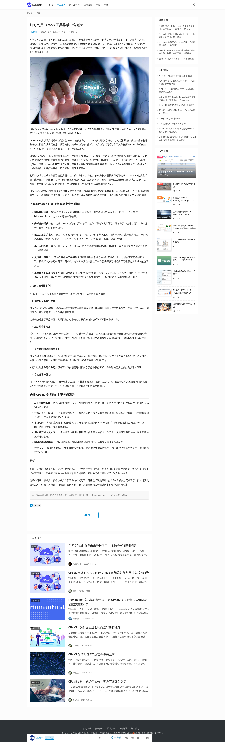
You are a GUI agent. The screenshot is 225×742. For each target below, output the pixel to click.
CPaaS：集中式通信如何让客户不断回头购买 (97, 688)
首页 (52, 4)
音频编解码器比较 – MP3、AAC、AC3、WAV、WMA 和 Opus (182, 214)
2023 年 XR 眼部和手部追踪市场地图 (175, 75)
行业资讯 (62, 4)
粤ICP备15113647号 (123, 733)
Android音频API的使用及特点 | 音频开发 (177, 105)
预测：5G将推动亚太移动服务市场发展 (176, 58)
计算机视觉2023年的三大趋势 (172, 123)
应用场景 (89, 4)
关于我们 (135, 728)
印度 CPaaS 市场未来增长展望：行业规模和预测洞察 (102, 546)
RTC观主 (33, 32)
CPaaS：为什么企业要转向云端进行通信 (94, 631)
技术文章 (75, 4)
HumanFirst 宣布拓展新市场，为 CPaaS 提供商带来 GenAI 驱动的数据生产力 (107, 605)
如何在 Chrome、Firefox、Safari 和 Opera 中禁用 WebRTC (184, 201)
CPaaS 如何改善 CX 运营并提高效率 (91, 660)
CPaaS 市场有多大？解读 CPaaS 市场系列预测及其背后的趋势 (108, 574)
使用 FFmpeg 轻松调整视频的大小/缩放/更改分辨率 (184, 260)
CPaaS (37, 505)
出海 (34, 547)
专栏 (99, 4)
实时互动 (87, 728)
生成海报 (116, 738)
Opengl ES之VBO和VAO (169, 118)
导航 (107, 4)
